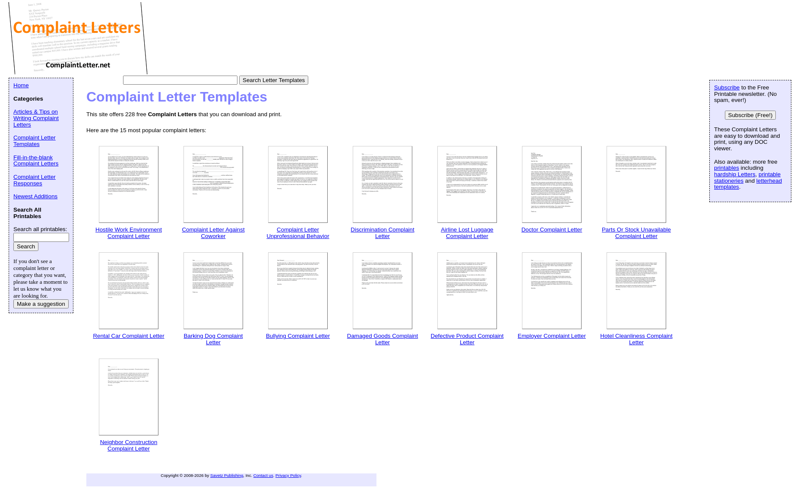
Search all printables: (40, 229)
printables (726, 168)
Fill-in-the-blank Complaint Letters (35, 160)
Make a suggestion (41, 304)
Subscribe (727, 87)
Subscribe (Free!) (750, 115)
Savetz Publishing (226, 475)
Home (21, 85)
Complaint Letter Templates (34, 140)
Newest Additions (35, 196)
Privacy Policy (288, 475)
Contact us (263, 475)
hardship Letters (735, 174)
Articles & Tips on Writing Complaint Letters (36, 117)
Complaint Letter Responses (34, 180)
